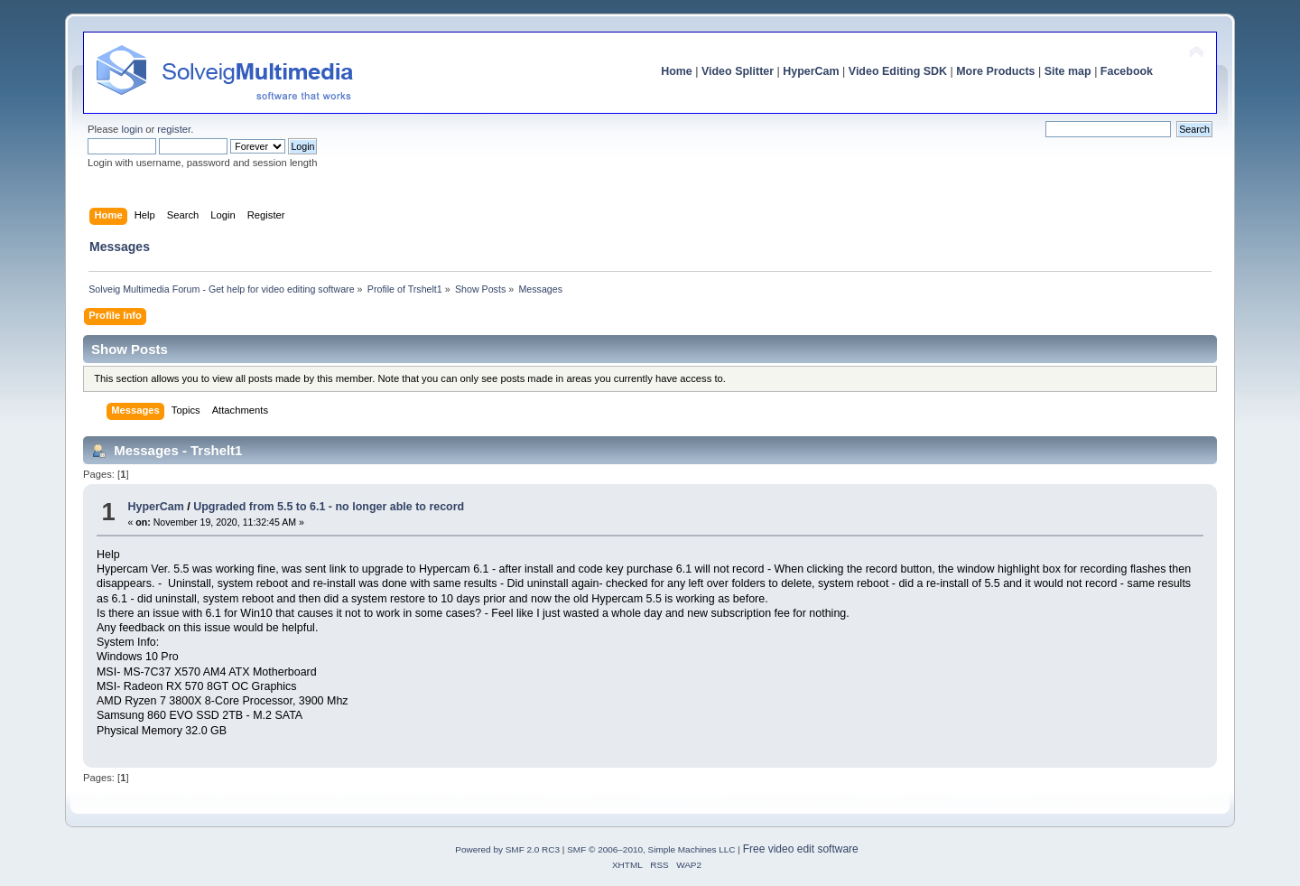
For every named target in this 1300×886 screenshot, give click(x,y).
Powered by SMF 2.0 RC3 (507, 849)
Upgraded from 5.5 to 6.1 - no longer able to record (328, 506)
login (132, 129)
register (173, 129)
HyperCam (811, 71)
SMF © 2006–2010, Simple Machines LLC (651, 849)
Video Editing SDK (898, 71)
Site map (1068, 71)
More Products (995, 71)
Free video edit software (801, 849)
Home (676, 71)
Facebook (1126, 71)
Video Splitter (737, 71)
